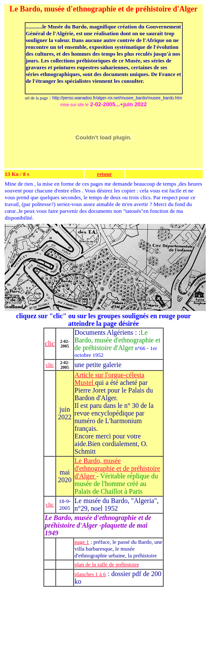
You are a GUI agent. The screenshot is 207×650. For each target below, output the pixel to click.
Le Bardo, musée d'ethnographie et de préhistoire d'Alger (117, 468)
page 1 (81, 542)
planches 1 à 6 (90, 574)
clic (50, 343)
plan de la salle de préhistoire (106, 564)
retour (104, 174)
